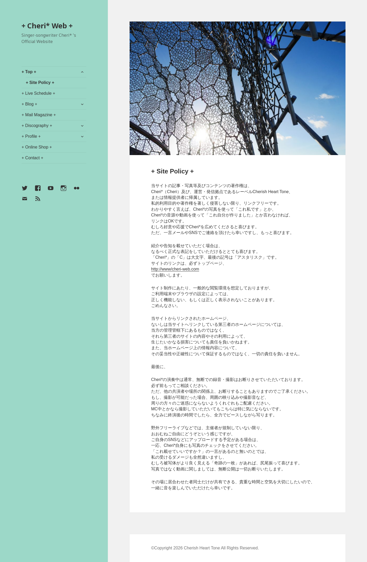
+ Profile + (31, 136)
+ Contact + (32, 158)
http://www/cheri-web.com (175, 269)
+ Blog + (29, 104)
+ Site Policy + (40, 82)
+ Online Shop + (37, 147)
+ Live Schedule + (38, 93)
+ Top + (29, 72)
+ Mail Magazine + (39, 115)
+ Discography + (37, 125)
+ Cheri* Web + (47, 25)
